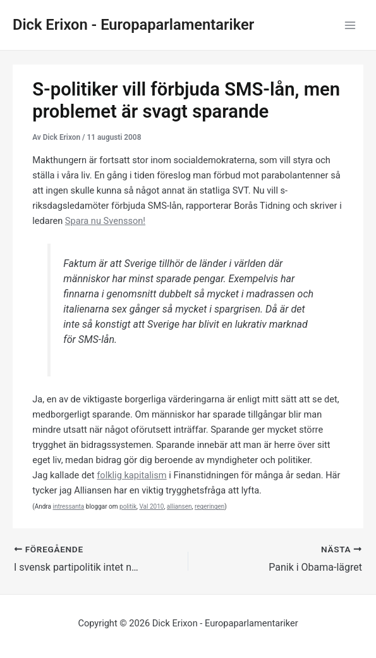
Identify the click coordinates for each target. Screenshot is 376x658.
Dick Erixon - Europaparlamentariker (133, 25)
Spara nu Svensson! (105, 221)
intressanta (68, 506)
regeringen (209, 506)
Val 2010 (151, 506)
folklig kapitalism (131, 475)
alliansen (179, 506)
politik (127, 506)
